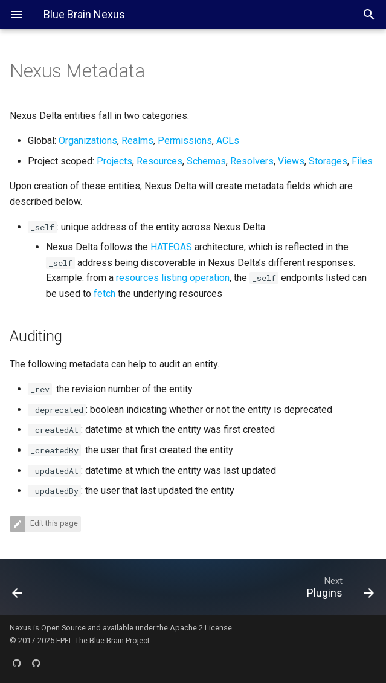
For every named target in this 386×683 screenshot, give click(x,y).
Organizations (88, 140)
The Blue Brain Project (112, 640)
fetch (104, 293)
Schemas (206, 161)
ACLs (227, 140)
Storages (328, 161)
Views (291, 161)
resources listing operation (173, 277)
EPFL (64, 640)
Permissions (185, 140)
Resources (159, 161)
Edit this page (53, 523)
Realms (137, 140)
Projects (114, 161)
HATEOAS (171, 247)
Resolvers (252, 161)
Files (362, 161)
